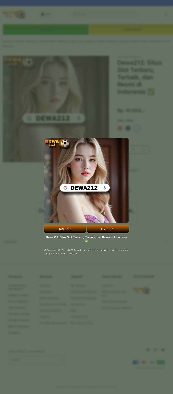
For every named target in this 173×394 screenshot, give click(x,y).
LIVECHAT (108, 229)
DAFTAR (65, 229)
